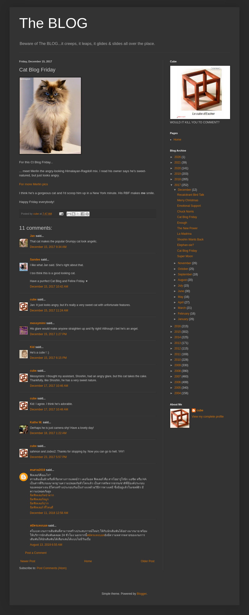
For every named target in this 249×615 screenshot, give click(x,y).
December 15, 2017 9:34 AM (48, 247)
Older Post (147, 561)
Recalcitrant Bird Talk (190, 194)
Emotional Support (189, 205)
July (181, 285)
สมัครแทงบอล (38, 525)
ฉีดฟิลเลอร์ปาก (39, 503)
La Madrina (184, 233)
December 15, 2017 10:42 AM (49, 286)
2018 (178, 179)
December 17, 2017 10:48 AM (49, 409)
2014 (178, 337)
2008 (178, 371)
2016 (178, 326)
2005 (178, 387)
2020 (178, 168)
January (183, 319)
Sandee (35, 259)
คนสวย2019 (37, 470)
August (183, 280)
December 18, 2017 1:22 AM (48, 433)
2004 (178, 393)
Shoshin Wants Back (190, 239)
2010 (178, 359)
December (185, 189)
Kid (32, 347)
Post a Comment (35, 553)
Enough (182, 222)
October (183, 269)
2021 (178, 162)
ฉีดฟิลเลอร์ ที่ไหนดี (41, 507)
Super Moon (185, 256)
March (182, 308)
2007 (178, 376)
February (184, 313)
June (181, 291)
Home (88, 561)
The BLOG (53, 23)
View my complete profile (208, 416)
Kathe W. (36, 422)
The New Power (187, 228)
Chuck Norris (185, 211)
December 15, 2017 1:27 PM (48, 334)
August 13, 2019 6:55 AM (46, 544)
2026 (178, 157)
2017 (178, 185)
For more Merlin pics (33, 184)
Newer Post (27, 561)
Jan (32, 236)
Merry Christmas (187, 200)
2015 (178, 331)
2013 (178, 343)
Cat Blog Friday (187, 217)
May (181, 297)
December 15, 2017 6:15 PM (48, 357)
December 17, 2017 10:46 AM (49, 385)
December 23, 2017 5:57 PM (48, 457)
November (185, 263)
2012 (178, 348)
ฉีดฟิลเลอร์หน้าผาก (42, 495)
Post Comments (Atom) (52, 568)
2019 (178, 173)
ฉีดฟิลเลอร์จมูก (39, 499)
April (181, 302)
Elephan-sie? (185, 245)
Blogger (142, 593)
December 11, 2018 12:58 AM (49, 513)
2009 (178, 365)
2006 (178, 382)
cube (33, 299)
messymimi (37, 323)
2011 (178, 354)
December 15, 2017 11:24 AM (49, 310)
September (185, 274)
